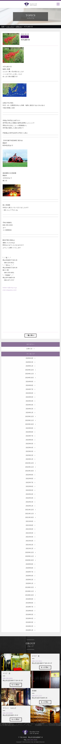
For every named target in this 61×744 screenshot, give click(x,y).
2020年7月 (30, 577)
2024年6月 (30, 399)
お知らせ (30, 354)
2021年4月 (30, 542)
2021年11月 (30, 519)
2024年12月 (30, 375)
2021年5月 (30, 538)
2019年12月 (30, 593)
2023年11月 (30, 426)
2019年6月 (30, 616)
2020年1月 (30, 589)
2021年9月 (30, 527)
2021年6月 (30, 535)
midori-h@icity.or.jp (10, 287)
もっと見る (45, 673)
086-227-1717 (37, 701)
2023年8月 (30, 438)
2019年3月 (30, 628)
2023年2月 (30, 461)
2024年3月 (30, 410)
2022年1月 (30, 511)
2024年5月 (30, 403)
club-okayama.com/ (10, 290)
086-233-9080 (8, 719)
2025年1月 (30, 372)
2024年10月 (30, 383)
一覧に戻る (30, 335)
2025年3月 (30, 364)
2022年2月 (30, 507)
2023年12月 (30, 422)
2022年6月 (30, 492)
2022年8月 (30, 484)
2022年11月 (30, 472)
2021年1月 (30, 554)
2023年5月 (30, 449)
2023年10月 (30, 430)
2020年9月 (30, 570)
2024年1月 (30, 418)
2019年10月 (30, 601)
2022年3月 (30, 504)
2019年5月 (30, 620)
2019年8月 (30, 608)
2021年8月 (30, 531)
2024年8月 (30, 391)
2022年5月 (30, 496)
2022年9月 (30, 480)
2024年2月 (30, 414)
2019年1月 (30, 636)
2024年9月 (30, 387)
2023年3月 (30, 457)
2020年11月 (30, 562)
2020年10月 (30, 566)
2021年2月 (30, 550)
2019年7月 (30, 612)
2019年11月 (30, 597)
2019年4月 (30, 624)
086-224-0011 (37, 667)
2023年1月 (30, 465)
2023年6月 (30, 445)
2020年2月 (30, 585)
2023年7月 (30, 441)
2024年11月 (30, 379)
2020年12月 (30, 558)
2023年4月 (30, 453)
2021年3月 (30, 546)
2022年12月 (30, 469)
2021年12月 (30, 515)
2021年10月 (30, 523)
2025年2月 (30, 368)
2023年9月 (30, 434)
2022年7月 (30, 488)
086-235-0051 (8, 684)
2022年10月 (30, 476)
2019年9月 (30, 604)
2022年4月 (30, 500)
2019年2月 (30, 632)
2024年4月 (30, 406)
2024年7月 (30, 395)
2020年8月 (30, 573)
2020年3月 (30, 581)
